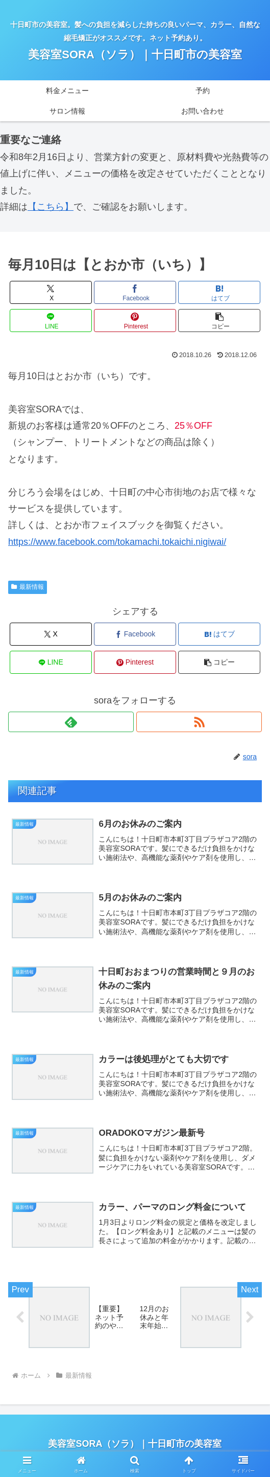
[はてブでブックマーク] (219, 292)
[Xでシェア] (51, 292)
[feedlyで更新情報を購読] (71, 722)
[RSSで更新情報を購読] (199, 722)
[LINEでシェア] (51, 320)
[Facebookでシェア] (135, 292)
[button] (219, 320)
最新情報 (27, 586)
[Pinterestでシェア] (135, 320)
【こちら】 (50, 207)
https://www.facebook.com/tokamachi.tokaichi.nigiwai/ (117, 542)
